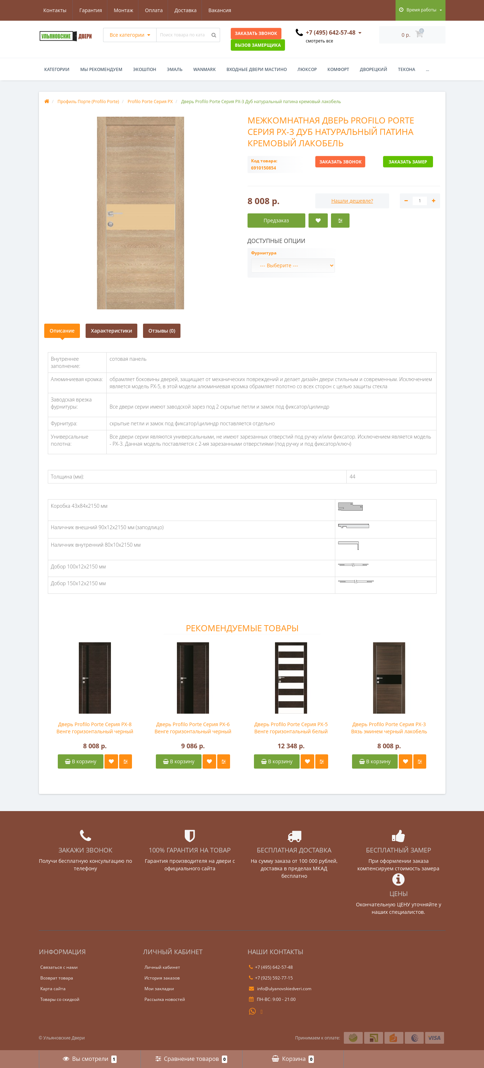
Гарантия (55, 10)
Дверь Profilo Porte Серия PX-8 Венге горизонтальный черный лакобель (94, 728)
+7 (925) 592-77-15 (271, 978)
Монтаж (88, 10)
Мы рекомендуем (101, 69)
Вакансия (188, 10)
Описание (62, 330)
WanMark (204, 69)
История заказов (162, 978)
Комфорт (338, 69)
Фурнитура (263, 253)
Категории (57, 69)
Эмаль (175, 69)
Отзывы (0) (161, 330)
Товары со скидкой (60, 999)
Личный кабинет (162, 967)
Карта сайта (53, 989)
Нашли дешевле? (352, 200)
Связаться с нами (59, 967)
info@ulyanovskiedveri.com (280, 989)
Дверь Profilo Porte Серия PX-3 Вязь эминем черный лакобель (389, 728)
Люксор (307, 69)
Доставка (153, 10)
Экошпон (144, 69)
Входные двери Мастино (256, 69)
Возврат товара (56, 978)
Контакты (224, 10)
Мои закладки (159, 989)
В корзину (80, 761)
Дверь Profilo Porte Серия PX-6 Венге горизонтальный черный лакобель (192, 728)
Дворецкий (373, 69)
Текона (406, 69)
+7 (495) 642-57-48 (271, 967)
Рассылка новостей (164, 999)
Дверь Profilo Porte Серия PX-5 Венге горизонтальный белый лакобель (291, 728)
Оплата (120, 10)
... (427, 69)
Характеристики (111, 330)
